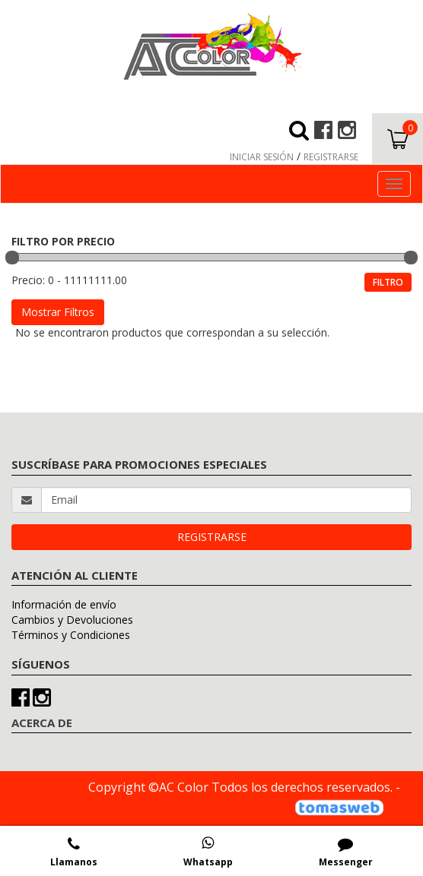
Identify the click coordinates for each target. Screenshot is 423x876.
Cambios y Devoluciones (72, 619)
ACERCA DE (41, 722)
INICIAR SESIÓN (262, 156)
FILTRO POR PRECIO (63, 241)
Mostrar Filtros (57, 312)
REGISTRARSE (331, 156)
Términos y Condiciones (70, 635)
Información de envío (63, 604)
